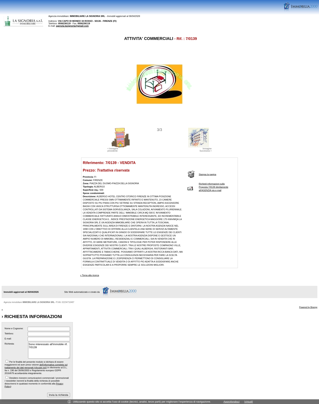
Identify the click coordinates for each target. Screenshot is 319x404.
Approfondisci (232, 401)
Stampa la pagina (207, 174)
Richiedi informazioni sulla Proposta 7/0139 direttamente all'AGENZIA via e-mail (213, 187)
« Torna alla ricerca (89, 275)
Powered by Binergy (308, 307)
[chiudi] (248, 401)
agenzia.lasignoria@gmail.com (72, 26)
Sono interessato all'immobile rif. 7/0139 (49, 350)
